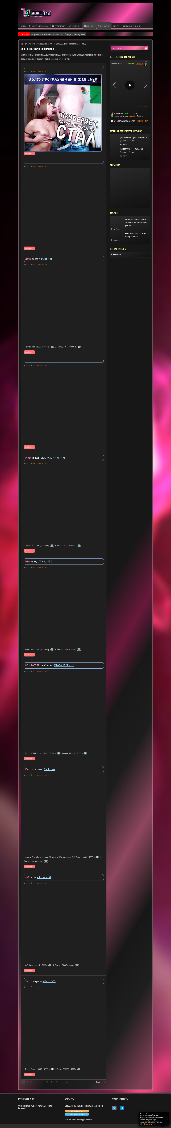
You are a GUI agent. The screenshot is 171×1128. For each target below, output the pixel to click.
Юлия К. (27, 71)
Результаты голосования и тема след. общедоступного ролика (58, 34)
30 (57, 1082)
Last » (68, 1082)
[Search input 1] (127, 48)
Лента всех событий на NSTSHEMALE (46, 44)
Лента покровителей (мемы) (41, 71)
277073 (132, 116)
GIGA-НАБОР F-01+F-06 (53, 457)
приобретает (39, 665)
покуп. (32, 258)
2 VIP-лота (49, 769)
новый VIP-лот (142, 121)
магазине (139, 64)
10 (47, 1082)
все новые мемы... (142, 106)
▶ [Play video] (94, 81)
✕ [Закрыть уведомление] (167, 1119)
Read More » (29, 153)
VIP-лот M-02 (44, 877)
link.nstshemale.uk (146, 1124)
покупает (34, 769)
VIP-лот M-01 (46, 561)
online (116, 254)
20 (52, 1082)
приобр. (33, 457)
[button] (145, 85)
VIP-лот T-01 (45, 258)
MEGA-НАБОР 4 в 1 (64, 665)
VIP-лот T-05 (49, 981)
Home (25, 44)
